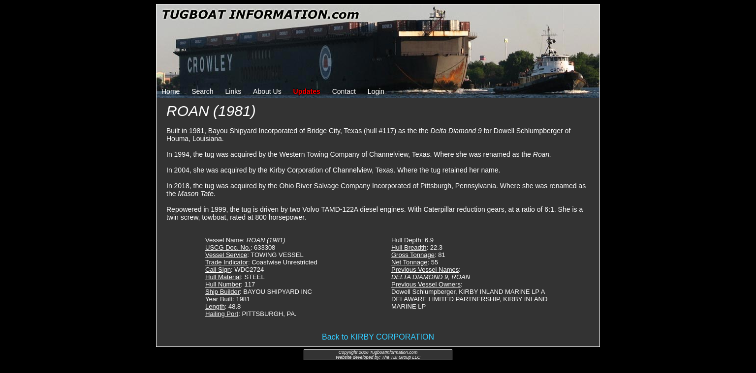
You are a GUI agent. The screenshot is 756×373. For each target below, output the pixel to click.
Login (376, 91)
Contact (344, 91)
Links (233, 91)
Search (202, 91)
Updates (306, 91)
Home (170, 91)
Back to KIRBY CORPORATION (378, 337)
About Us (267, 91)
